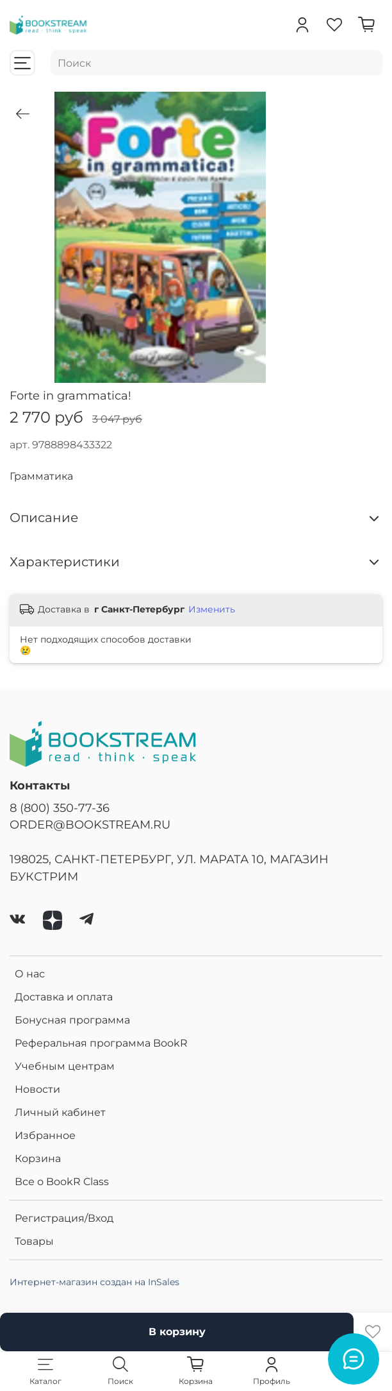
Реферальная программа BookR (101, 1043)
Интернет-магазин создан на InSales (94, 1282)
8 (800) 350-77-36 (60, 807)
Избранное (45, 1135)
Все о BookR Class (62, 1182)
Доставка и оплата (64, 997)
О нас (30, 974)
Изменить (211, 609)
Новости (37, 1089)
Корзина (38, 1158)
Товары (34, 1241)
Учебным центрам (65, 1066)
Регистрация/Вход (64, 1218)
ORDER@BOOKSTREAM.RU (90, 824)
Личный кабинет (60, 1112)
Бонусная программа (72, 1020)
